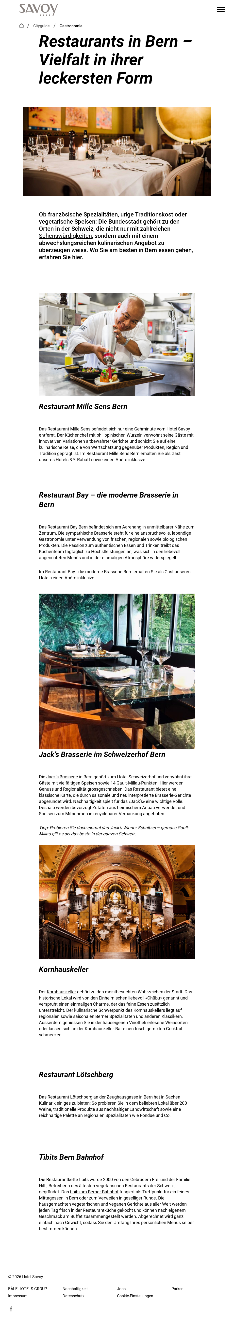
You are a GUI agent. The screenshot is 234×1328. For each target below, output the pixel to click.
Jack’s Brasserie (62, 776)
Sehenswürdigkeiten (65, 235)
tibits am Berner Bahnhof (94, 1191)
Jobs (121, 1288)
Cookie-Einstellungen (135, 1296)
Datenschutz (73, 1296)
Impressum (18, 1296)
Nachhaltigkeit (75, 1288)
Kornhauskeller (61, 991)
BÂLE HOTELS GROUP (27, 1288)
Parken (177, 1288)
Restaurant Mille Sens (69, 428)
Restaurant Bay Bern (68, 526)
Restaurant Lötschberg (70, 1097)
